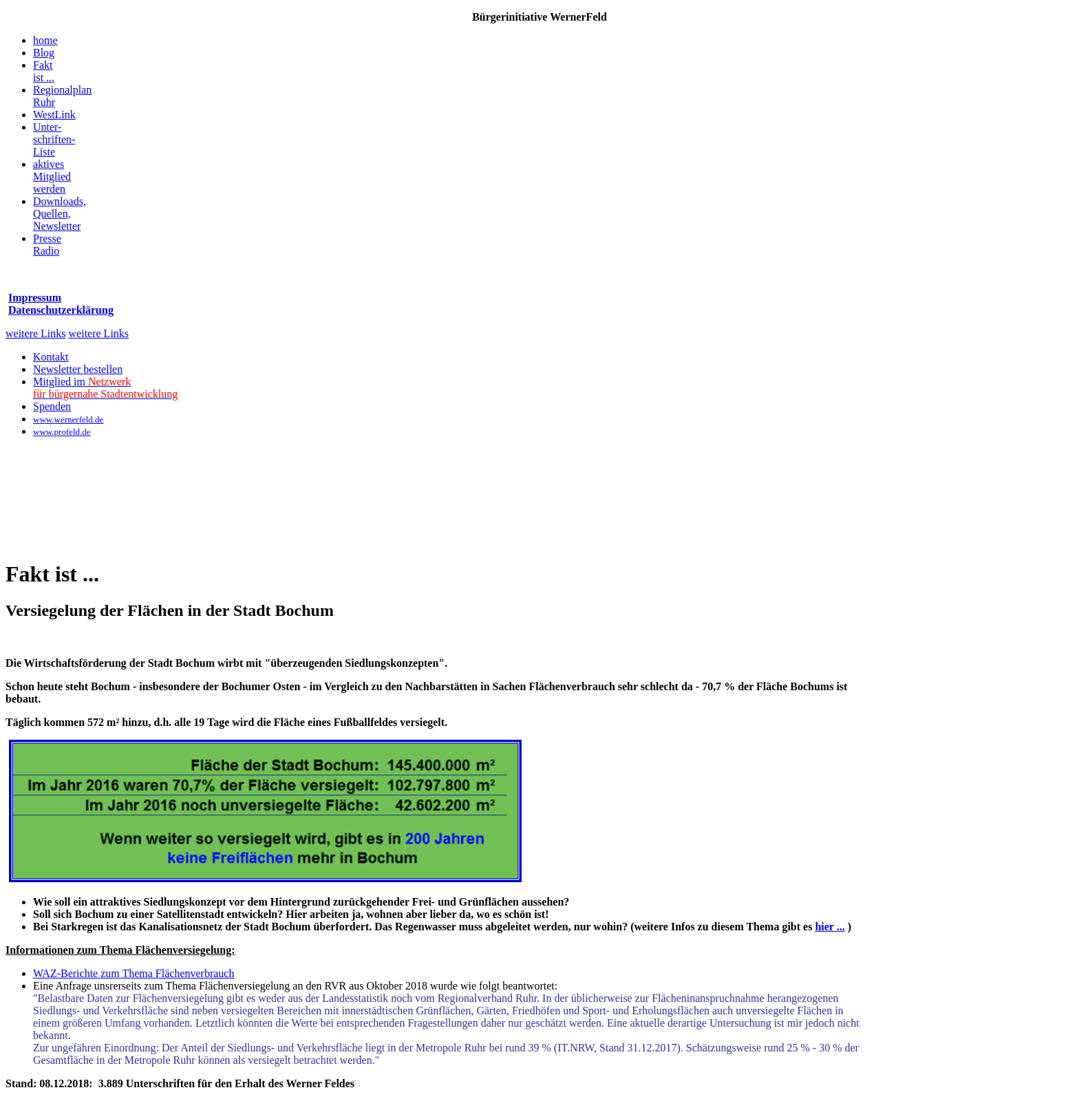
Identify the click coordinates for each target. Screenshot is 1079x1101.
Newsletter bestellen (77, 369)
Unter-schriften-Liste (54, 139)
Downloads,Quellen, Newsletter (59, 213)
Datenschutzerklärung (61, 310)
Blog (43, 52)
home (45, 40)
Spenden (52, 406)
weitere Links (36, 333)
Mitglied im (105, 388)
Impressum (34, 297)
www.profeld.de (62, 432)
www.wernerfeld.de (68, 419)
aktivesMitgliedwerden (52, 176)
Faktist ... (43, 71)
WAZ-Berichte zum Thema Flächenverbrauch (133, 973)
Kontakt (51, 357)
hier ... (829, 926)
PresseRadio (47, 245)
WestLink (54, 114)
